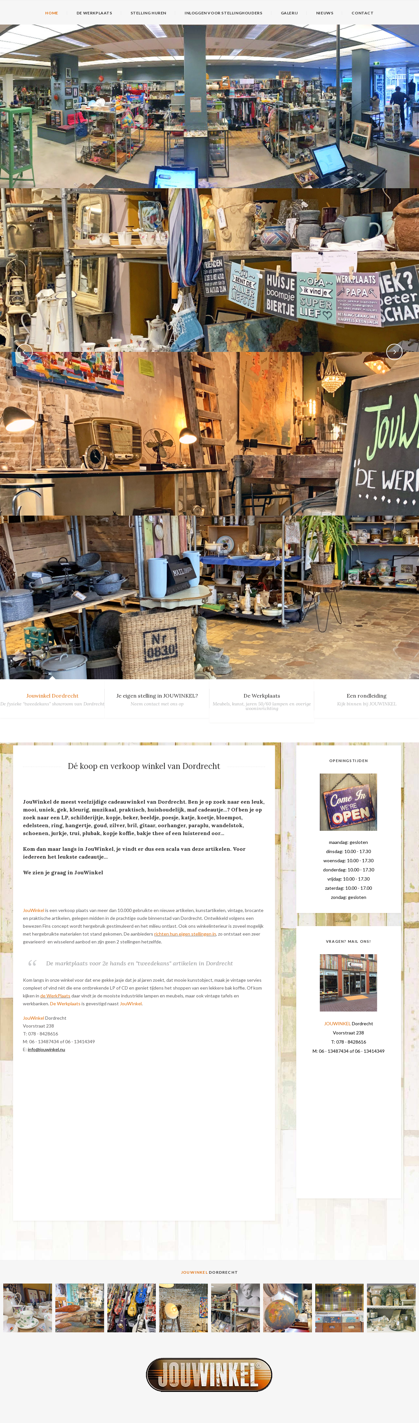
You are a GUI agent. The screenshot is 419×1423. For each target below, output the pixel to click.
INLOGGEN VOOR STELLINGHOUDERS (223, 13)
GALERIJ (289, 13)
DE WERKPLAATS (94, 13)
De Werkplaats (262, 695)
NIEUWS (325, 13)
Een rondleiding (367, 695)
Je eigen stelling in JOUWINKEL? (157, 695)
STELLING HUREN (148, 13)
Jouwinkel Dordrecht (53, 695)
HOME (51, 13)
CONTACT (362, 13)
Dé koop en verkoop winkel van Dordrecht (144, 766)
